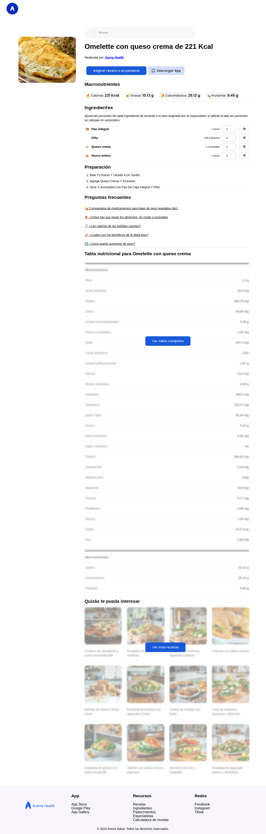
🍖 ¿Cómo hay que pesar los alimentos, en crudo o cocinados (126, 217)
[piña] (228, 137)
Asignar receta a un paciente (116, 71)
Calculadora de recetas (151, 820)
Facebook (202, 804)
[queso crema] (228, 146)
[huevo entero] (228, 155)
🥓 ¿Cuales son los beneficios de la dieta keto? (116, 235)
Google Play (80, 808)
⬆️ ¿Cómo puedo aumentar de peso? (110, 244)
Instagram (202, 808)
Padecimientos (144, 812)
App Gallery (80, 812)
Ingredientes (142, 808)
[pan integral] (228, 128)
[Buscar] (143, 32)
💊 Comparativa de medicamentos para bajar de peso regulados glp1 (131, 208)
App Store (79, 804)
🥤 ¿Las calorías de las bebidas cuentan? (113, 226)
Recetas (139, 804)
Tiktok (199, 812)
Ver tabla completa (168, 341)
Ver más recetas (165, 647)
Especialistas (143, 816)
